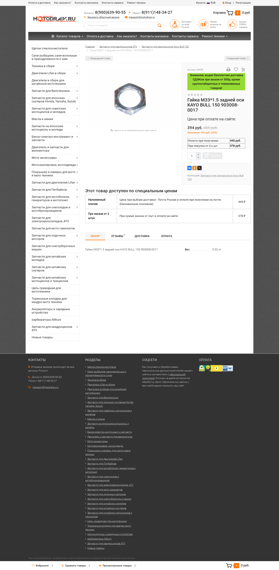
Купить (215, 155)
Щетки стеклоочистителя (49, 48)
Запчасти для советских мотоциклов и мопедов (49, 110)
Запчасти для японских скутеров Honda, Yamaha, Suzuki (54, 99)
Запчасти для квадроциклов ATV (52, 328)
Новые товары (42, 337)
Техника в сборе (43, 66)
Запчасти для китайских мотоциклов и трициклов (50, 279)
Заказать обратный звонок (103, 17)
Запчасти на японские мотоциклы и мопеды (47, 127)
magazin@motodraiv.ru (142, 17)
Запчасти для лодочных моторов (48, 237)
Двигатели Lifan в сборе (49, 73)
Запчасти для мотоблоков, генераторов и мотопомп (51, 198)
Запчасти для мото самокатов (53, 228)
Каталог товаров (66, 36)
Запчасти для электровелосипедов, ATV (50, 219)
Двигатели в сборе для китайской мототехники (49, 81)
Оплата (166, 236)
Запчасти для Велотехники (51, 91)
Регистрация (243, 2)
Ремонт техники (136, 2)
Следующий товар (237, 58)
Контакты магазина (86, 2)
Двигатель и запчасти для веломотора (50, 148)
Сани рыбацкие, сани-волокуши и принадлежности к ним (54, 57)
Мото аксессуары (44, 157)
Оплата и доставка (39, 2)
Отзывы (118, 235)
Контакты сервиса (112, 2)
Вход (227, 2)
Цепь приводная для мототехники (46, 289)
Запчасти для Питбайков (49, 189)
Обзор (95, 236)
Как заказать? (62, 2)
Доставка (142, 236)
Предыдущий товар (99, 58)
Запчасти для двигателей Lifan (53, 182)
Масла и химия (42, 119)
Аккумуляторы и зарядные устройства (51, 310)
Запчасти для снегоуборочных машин (53, 247)
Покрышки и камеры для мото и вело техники (53, 173)
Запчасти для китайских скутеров (49, 268)
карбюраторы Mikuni (46, 319)
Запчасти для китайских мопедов (49, 258)
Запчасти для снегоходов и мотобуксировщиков (51, 208)
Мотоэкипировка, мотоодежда (54, 165)
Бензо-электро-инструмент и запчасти (52, 138)
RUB (205, 2)
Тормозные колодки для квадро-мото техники (49, 300)
